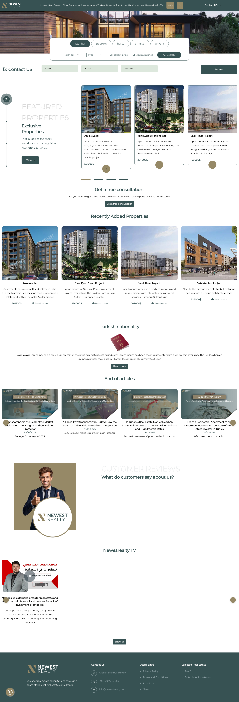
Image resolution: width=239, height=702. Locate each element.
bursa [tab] (120, 43)
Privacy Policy (150, 671)
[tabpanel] (119, 55)
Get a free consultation (119, 204)
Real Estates (54, 5)
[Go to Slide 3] (111, 179)
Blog (65, 5)
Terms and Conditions (155, 677)
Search (169, 55)
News (146, 689)
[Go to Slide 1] (86, 179)
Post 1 (188, 671)
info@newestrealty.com (112, 689)
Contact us (138, 5)
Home (43, 5)
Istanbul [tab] (80, 43)
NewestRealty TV (154, 5)
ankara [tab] (159, 43)
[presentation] (178, 69)
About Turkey (97, 5)
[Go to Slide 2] (98, 179)
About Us (126, 5)
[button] (233, 272)
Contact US (210, 5)
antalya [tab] (140, 43)
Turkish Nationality (79, 5)
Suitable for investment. (198, 677)
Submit (219, 69)
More (29, 160)
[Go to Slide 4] (123, 179)
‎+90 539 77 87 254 (109, 681)
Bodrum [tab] (101, 43)
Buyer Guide (113, 5)
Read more (40, 303)
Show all (119, 641)
